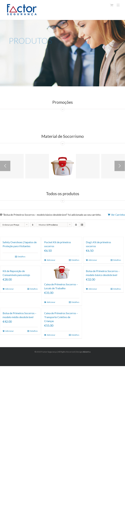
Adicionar (51, 260)
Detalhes (21, 256)
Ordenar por (10, 225)
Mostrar (48, 225)
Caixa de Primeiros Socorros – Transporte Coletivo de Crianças (61, 317)
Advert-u (87, 352)
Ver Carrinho (118, 214)
